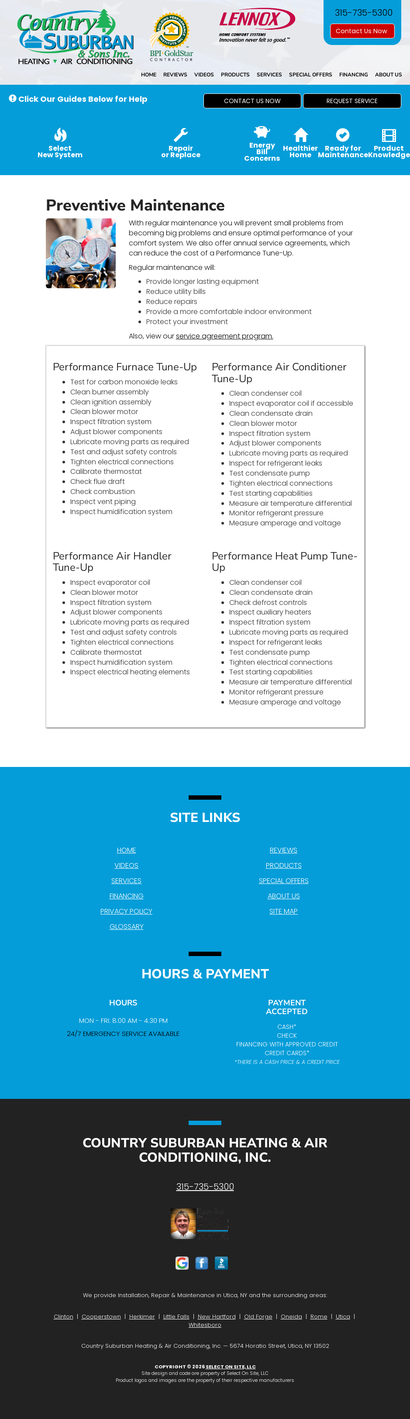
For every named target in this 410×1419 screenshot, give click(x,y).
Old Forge (258, 1316)
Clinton (63, 1316)
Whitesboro (205, 1325)
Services (269, 74)
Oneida (291, 1316)
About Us (388, 74)
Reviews (175, 74)
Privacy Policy (126, 911)
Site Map (283, 911)
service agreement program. (224, 336)
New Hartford (217, 1316)
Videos (204, 74)
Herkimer (142, 1316)
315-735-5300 (205, 1187)
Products (235, 74)
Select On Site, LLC (231, 1366)
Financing (353, 74)
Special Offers (310, 74)
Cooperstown (101, 1316)
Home (148, 74)
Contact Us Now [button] (362, 31)
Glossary (127, 927)
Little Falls (176, 1316)
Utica (343, 1316)
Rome (318, 1316)
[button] (252, 100)
